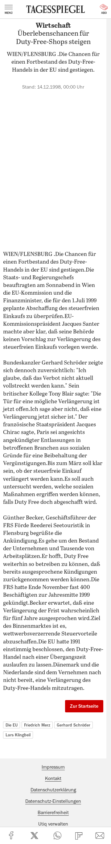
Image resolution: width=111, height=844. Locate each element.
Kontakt (53, 778)
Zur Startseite (84, 706)
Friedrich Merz (37, 725)
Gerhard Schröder (73, 725)
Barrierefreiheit (53, 812)
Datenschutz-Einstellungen (53, 801)
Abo (104, 9)
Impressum (53, 767)
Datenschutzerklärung (53, 789)
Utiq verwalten (53, 824)
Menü (9, 9)
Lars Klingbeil (18, 735)
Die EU (12, 725)
